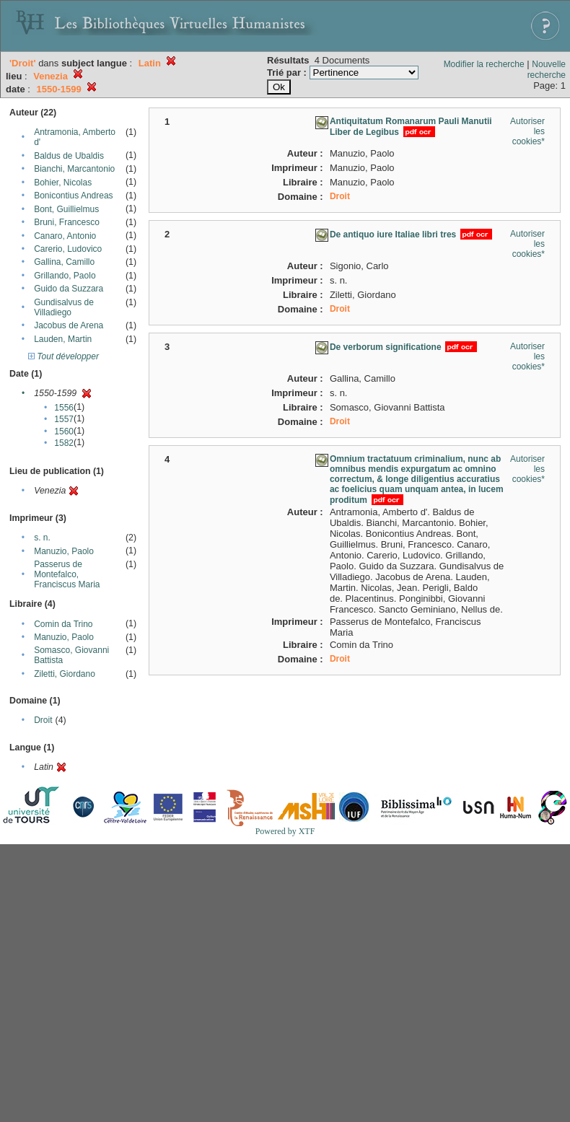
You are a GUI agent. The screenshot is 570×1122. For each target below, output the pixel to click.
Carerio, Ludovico (68, 249)
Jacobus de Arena (68, 325)
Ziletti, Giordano (64, 674)
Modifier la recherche (484, 64)
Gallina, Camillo (64, 262)
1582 (64, 443)
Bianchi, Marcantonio (74, 169)
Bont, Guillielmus (66, 209)
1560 (64, 431)
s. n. (42, 537)
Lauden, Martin (63, 339)
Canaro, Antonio (65, 236)
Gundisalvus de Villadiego (64, 307)
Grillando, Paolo (64, 276)
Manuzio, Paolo (64, 551)
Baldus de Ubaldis (69, 156)
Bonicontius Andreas (73, 195)
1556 (64, 408)
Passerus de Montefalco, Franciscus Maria (67, 574)
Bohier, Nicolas (63, 182)
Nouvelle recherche (546, 69)
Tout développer (63, 356)
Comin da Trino (63, 624)
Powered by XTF (285, 831)
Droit (43, 720)
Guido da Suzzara (68, 289)
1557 (64, 419)
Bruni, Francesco (67, 222)
